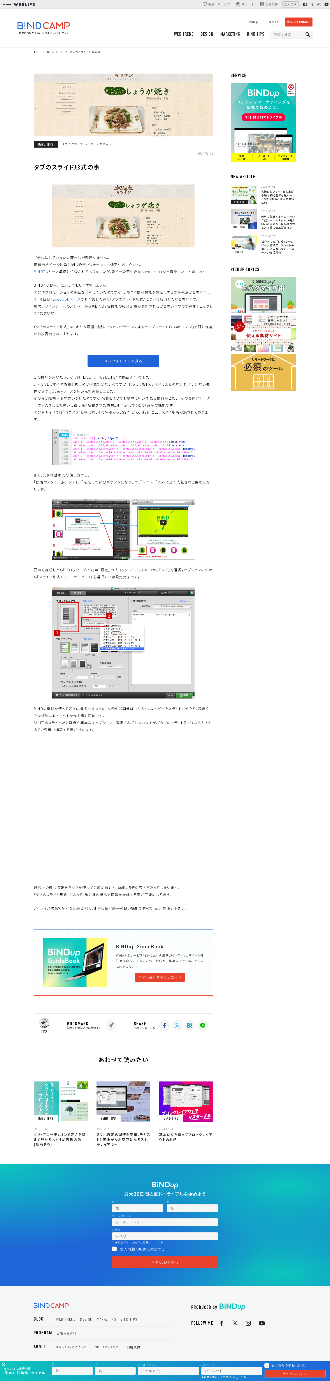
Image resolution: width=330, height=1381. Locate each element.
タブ (64, 144)
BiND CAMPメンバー (106, 1347)
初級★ (104, 144)
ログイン (274, 22)
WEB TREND (184, 34)
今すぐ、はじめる (165, 1262)
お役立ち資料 (67, 1333)
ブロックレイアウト (84, 144)
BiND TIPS (255, 34)
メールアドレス (121, 1215)
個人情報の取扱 (133, 1249)
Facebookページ (66, 299)
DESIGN (207, 34)
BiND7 (40, 271)
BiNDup (252, 22)
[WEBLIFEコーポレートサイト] (19, 4)
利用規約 (133, 1347)
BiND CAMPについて (71, 1347)
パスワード (119, 1229)
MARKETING (230, 34)
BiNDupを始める (298, 22)
